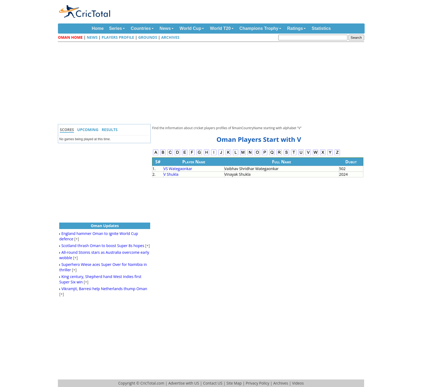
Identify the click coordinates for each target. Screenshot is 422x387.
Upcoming (88, 129)
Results (110, 129)
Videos (298, 383)
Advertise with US (183, 383)
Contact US (213, 383)
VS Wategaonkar (178, 168)
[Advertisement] (212, 83)
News (165, 28)
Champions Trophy (259, 28)
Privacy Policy (257, 383)
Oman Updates (105, 225)
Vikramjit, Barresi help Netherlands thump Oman (104, 288)
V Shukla (171, 174)
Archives (170, 37)
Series (115, 28)
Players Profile (118, 37)
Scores (67, 129)
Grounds (147, 37)
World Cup (190, 28)
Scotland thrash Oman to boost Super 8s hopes (102, 245)
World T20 (220, 28)
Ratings (295, 28)
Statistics (321, 28)
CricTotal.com (152, 383)
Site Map (234, 383)
